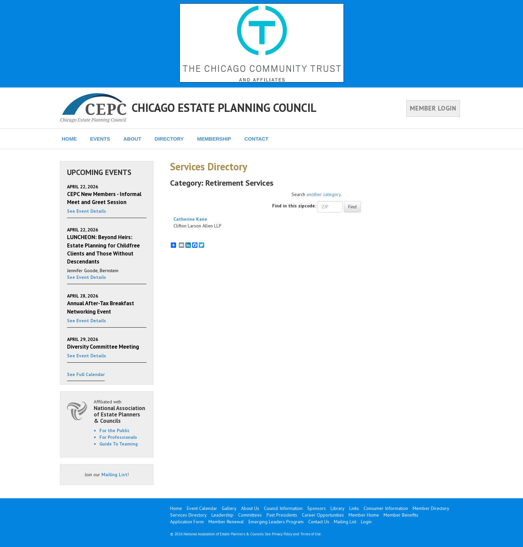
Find (352, 207)
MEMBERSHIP (214, 139)
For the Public (114, 430)
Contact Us (318, 522)
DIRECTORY (169, 139)
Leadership (222, 515)
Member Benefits (401, 515)
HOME (69, 139)
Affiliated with (120, 411)
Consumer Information (386, 508)
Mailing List (114, 475)
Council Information (283, 508)
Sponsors (316, 508)
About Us (250, 508)
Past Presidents (282, 515)
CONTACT (256, 139)
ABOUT (132, 139)
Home (176, 508)
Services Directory (188, 515)
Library (338, 508)
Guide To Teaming (118, 444)
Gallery (229, 508)
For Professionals (118, 437)
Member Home (364, 515)
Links (354, 508)
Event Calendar (202, 508)
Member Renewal (226, 522)
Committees (250, 515)
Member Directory (431, 508)
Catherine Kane (190, 219)
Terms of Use (310, 534)
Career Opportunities (323, 515)
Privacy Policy (282, 534)
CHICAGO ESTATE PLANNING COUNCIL (224, 107)
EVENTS (100, 139)
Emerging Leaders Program (276, 522)
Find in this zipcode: (294, 206)
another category (324, 194)
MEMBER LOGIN (433, 108)
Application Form (187, 522)
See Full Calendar (86, 374)
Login (366, 522)
